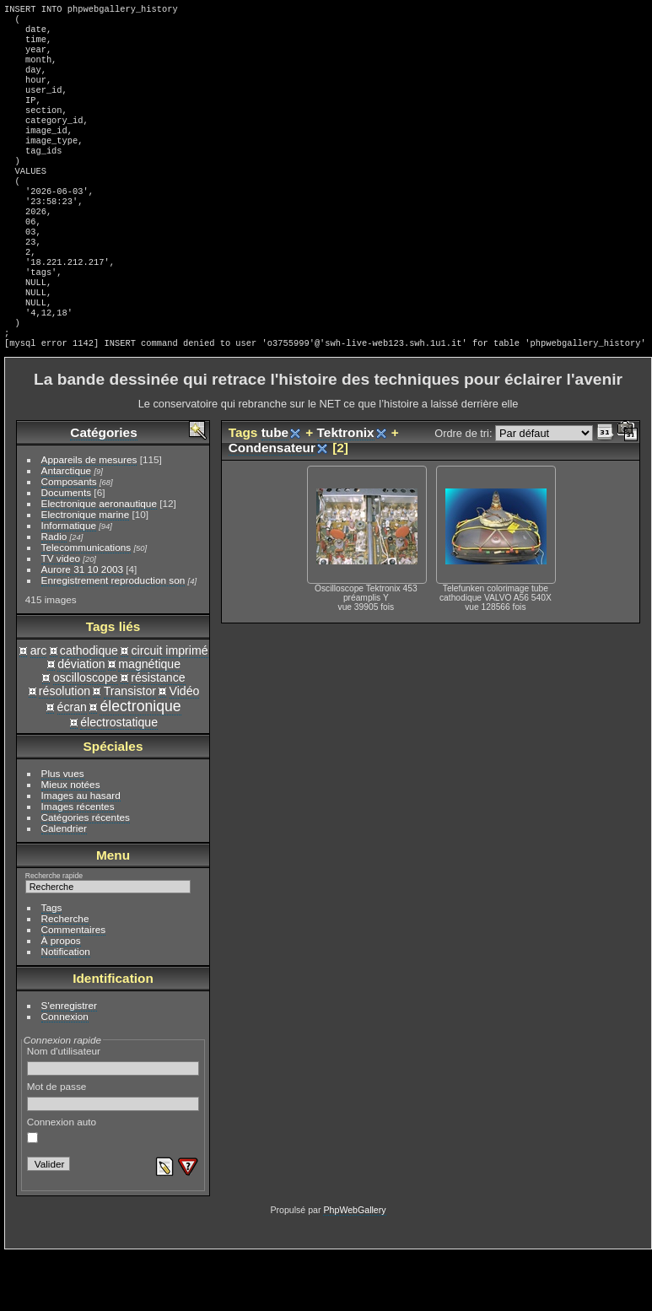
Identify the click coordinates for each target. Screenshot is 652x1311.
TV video (60, 615)
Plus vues (62, 830)
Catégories (103, 490)
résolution (64, 748)
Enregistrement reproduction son (113, 637)
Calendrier (64, 885)
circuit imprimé (170, 708)
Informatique (68, 582)
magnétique (149, 721)
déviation (81, 721)
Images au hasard (81, 852)
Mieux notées (70, 841)
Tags (51, 964)
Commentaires (73, 986)
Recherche (65, 975)
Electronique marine (85, 571)
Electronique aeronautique (99, 560)
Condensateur (272, 505)
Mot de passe (113, 1153)
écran (72, 764)
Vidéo (185, 748)
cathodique (89, 708)
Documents (66, 549)
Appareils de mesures (89, 516)
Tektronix (345, 490)
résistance (158, 735)
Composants (69, 538)
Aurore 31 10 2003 (82, 626)
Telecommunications (86, 604)
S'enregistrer (69, 1062)
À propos (61, 997)
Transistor (130, 748)
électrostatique (119, 779)
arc (38, 708)
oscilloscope (85, 735)
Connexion (65, 1073)
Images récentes (78, 863)
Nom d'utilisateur (113, 1118)
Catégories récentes (85, 874)
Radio (54, 593)
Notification (65, 1008)
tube (274, 490)
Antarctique (66, 527)
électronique (140, 763)
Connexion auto (61, 1186)
